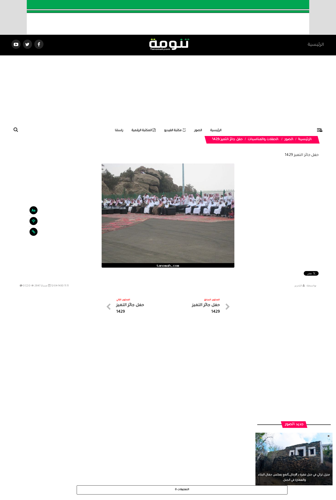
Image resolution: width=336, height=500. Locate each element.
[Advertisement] (168, 90)
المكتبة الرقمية (144, 130)
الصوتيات (161, 459)
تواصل (145, 459)
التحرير (298, 286)
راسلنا (119, 130)
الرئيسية (316, 45)
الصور (198, 130)
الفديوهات (179, 459)
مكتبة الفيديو (175, 130)
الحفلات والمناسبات (263, 139)
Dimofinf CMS (172, 481)
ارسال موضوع (125, 459)
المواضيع (197, 459)
